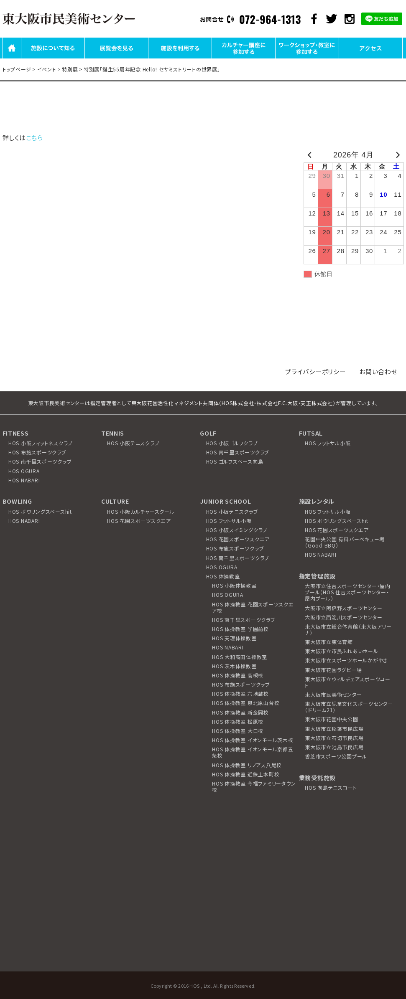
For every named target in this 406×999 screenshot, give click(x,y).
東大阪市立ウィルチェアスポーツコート (348, 682)
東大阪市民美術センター (333, 694)
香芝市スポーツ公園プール (336, 756)
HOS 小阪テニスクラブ (133, 442)
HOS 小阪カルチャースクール (140, 511)
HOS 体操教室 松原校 (237, 721)
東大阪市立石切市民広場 (334, 737)
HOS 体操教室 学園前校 (240, 628)
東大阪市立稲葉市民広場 (334, 728)
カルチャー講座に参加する (243, 57)
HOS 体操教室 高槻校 (237, 675)
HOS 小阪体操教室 (234, 585)
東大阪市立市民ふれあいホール (341, 650)
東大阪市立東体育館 (329, 641)
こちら (34, 137)
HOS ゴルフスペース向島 (234, 461)
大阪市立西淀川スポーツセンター (343, 617)
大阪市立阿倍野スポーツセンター (343, 607)
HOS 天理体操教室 (234, 637)
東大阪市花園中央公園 (331, 719)
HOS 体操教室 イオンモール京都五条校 (253, 752)
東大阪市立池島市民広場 (334, 747)
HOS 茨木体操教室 (234, 665)
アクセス (370, 57)
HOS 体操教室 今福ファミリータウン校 (254, 786)
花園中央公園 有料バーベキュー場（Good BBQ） (345, 542)
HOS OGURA (24, 470)
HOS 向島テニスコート (331, 787)
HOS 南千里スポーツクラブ (40, 461)
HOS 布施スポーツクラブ (37, 452)
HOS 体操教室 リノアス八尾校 (247, 764)
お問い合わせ (378, 371)
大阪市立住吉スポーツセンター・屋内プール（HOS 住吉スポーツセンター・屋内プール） (348, 592)
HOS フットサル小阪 (327, 442)
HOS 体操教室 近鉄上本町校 (245, 774)
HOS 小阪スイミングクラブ (237, 529)
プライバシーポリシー (315, 371)
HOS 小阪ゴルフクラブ (232, 442)
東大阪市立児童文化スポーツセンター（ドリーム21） (349, 706)
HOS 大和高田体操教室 (239, 656)
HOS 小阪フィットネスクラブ (40, 442)
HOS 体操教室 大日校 (237, 730)
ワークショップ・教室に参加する (307, 57)
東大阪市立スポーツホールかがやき (346, 660)
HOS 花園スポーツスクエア (139, 520)
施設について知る (53, 57)
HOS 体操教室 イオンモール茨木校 (253, 739)
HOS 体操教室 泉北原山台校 (245, 702)
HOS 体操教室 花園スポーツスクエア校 (253, 607)
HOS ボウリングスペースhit (40, 511)
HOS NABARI (24, 480)
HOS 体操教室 (223, 576)
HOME (12, 57)
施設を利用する (180, 57)
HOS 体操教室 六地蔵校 (240, 693)
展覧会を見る (116, 57)
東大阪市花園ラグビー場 (333, 669)
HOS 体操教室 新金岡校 (240, 712)
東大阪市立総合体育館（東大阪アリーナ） (348, 629)
